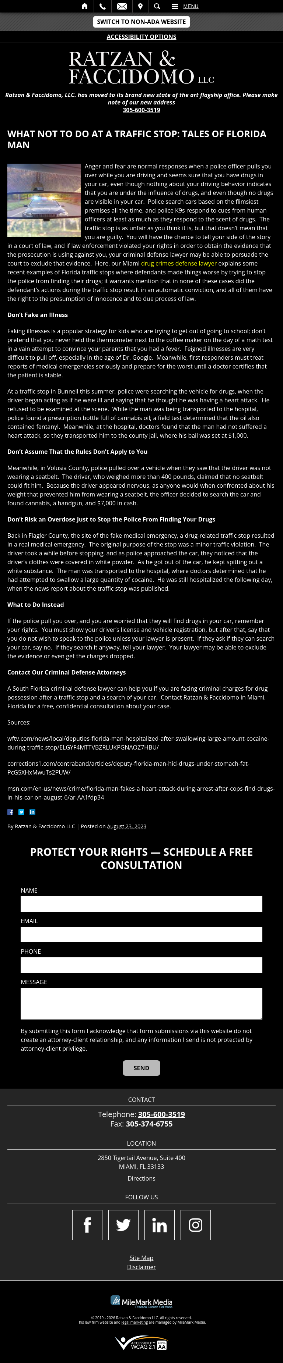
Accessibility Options (142, 37)
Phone (31, 951)
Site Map (142, 1258)
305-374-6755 (149, 1124)
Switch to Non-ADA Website (141, 22)
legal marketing (135, 1322)
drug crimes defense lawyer (179, 263)
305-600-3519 (141, 110)
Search (157, 6)
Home (85, 6)
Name (29, 890)
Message (34, 982)
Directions (141, 1178)
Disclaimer (141, 1267)
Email (122, 6)
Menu (191, 6)
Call (102, 6)
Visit (140, 6)
